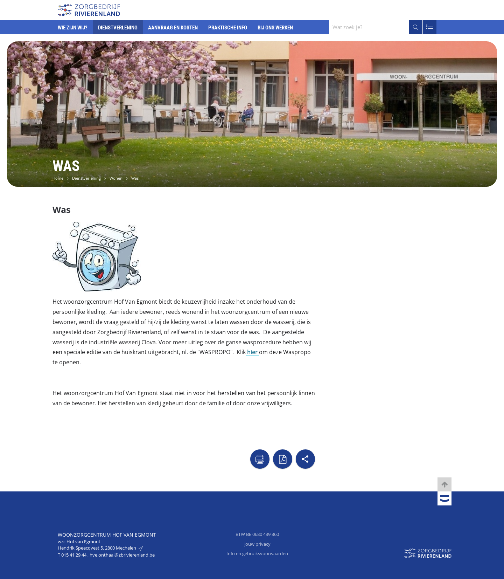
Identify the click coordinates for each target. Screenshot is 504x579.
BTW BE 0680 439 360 (257, 534)
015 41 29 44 (74, 555)
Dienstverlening (86, 178)
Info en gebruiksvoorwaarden (257, 553)
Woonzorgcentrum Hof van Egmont (107, 534)
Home (57, 178)
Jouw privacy (257, 544)
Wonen (116, 178)
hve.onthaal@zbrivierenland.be (122, 555)
